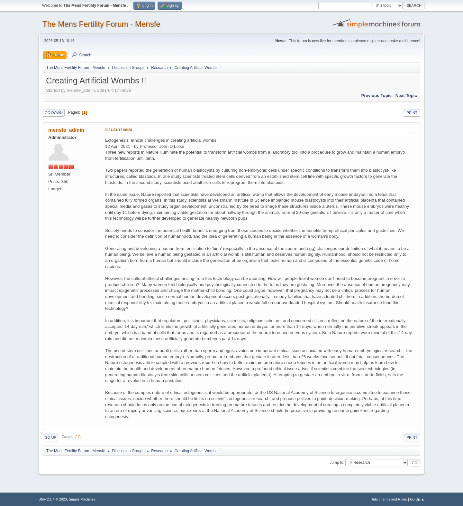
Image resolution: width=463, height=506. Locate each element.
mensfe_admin (66, 130)
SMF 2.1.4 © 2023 (53, 499)
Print (411, 113)
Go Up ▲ (417, 499)
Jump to (336, 462)
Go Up (50, 437)
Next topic (406, 95)
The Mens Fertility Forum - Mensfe (101, 24)
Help (374, 499)
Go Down (54, 113)
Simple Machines (82, 499)
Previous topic (376, 95)
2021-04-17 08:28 (118, 130)
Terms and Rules (394, 499)
